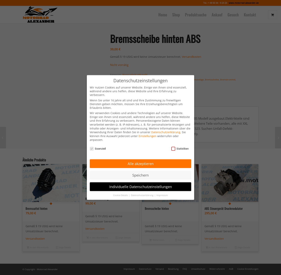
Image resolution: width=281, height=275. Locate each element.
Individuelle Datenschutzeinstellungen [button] (140, 181)
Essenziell (98, 143)
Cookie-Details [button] (120, 189)
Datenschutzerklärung (165, 126)
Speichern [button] (140, 169)
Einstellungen (148, 130)
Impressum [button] (162, 189)
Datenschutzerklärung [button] (142, 189)
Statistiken (180, 143)
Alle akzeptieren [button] (141, 158)
